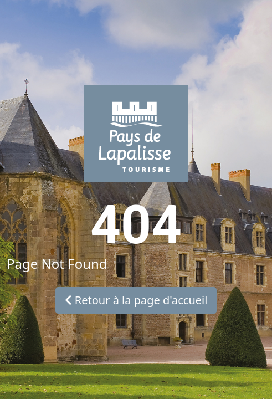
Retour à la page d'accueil (136, 300)
